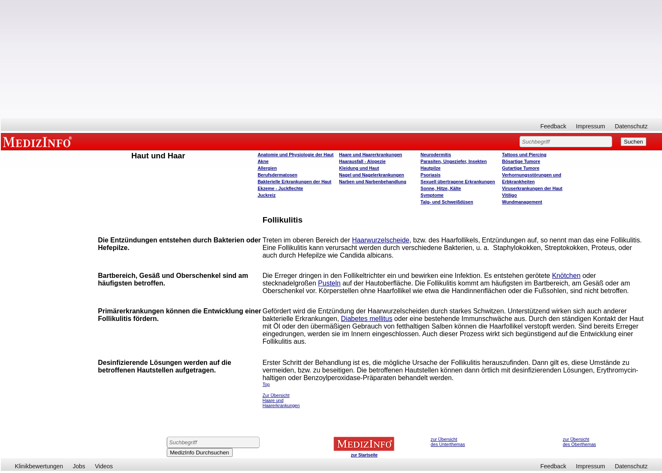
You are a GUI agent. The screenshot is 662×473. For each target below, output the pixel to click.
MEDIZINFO (39, 141)
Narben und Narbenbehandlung (372, 181)
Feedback (553, 126)
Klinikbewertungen (39, 466)
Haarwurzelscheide (381, 240)
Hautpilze (430, 168)
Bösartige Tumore (521, 161)
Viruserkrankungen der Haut (532, 188)
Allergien (267, 168)
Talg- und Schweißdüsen (447, 201)
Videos (104, 466)
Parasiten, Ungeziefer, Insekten (454, 161)
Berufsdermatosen (277, 174)
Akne (263, 161)
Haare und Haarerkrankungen (370, 154)
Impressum (590, 126)
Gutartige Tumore (521, 168)
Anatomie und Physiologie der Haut (296, 154)
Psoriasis (430, 174)
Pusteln (329, 283)
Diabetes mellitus (367, 318)
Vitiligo (509, 195)
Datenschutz (631, 126)
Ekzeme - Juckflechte (280, 188)
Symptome (432, 195)
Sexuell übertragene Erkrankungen (458, 181)
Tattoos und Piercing (524, 154)
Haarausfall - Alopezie (362, 161)
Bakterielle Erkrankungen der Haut (294, 181)
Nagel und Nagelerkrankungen (371, 174)
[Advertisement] (331, 59)
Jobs (79, 466)
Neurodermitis (436, 154)
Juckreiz (267, 195)
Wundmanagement (522, 201)
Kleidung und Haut (359, 168)
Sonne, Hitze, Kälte (441, 188)
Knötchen (566, 275)
